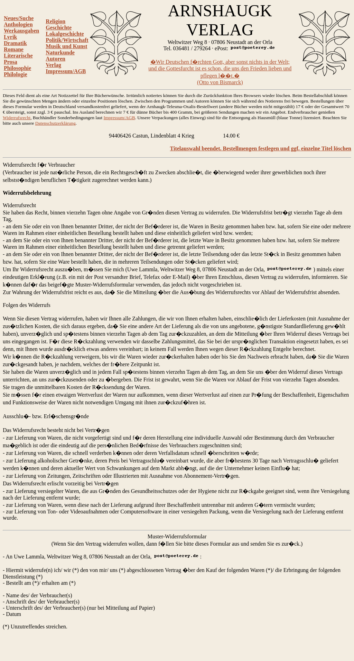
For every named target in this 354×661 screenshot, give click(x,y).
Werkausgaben (21, 31)
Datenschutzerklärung (55, 123)
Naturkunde (60, 52)
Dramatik (15, 43)
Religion (55, 21)
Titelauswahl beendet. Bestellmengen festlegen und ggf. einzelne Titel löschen (260, 148)
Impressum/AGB (66, 71)
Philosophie (17, 68)
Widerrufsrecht (16, 117)
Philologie (15, 74)
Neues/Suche (19, 18)
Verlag (53, 65)
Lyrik (10, 37)
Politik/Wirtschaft (67, 40)
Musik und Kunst (66, 46)
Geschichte (59, 27)
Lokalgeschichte (65, 34)
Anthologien (18, 24)
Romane (14, 49)
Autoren (55, 59)
